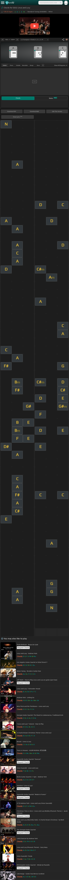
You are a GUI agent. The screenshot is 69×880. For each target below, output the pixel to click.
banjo (31, 65)
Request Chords (23, 648)
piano (11, 65)
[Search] (60, 3)
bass (38, 65)
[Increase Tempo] (17, 39)
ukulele (18, 65)
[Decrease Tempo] (2, 39)
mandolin (25, 65)
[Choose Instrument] (43, 65)
